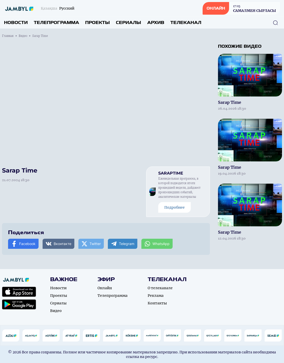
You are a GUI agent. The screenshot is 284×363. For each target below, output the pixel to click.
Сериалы (128, 22)
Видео (23, 36)
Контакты (157, 303)
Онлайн (105, 288)
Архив (155, 22)
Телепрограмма (56, 22)
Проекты (97, 22)
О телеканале (160, 288)
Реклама (156, 295)
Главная (8, 36)
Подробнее (174, 207)
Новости (16, 22)
